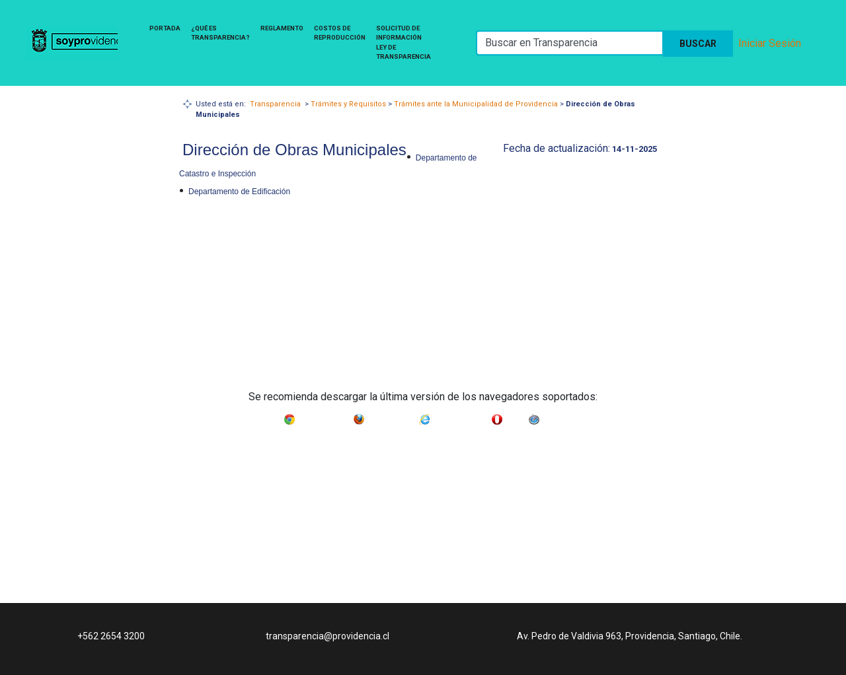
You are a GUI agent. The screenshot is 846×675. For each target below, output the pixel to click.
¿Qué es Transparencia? (220, 32)
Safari (552, 417)
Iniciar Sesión (769, 43)
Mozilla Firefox (391, 417)
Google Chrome (324, 417)
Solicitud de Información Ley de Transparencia (403, 42)
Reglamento (281, 28)
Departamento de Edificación (239, 191)
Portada (164, 28)
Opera (515, 417)
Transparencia (275, 104)
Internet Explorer (460, 417)
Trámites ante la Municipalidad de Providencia (476, 104)
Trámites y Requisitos (348, 104)
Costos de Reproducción (339, 32)
